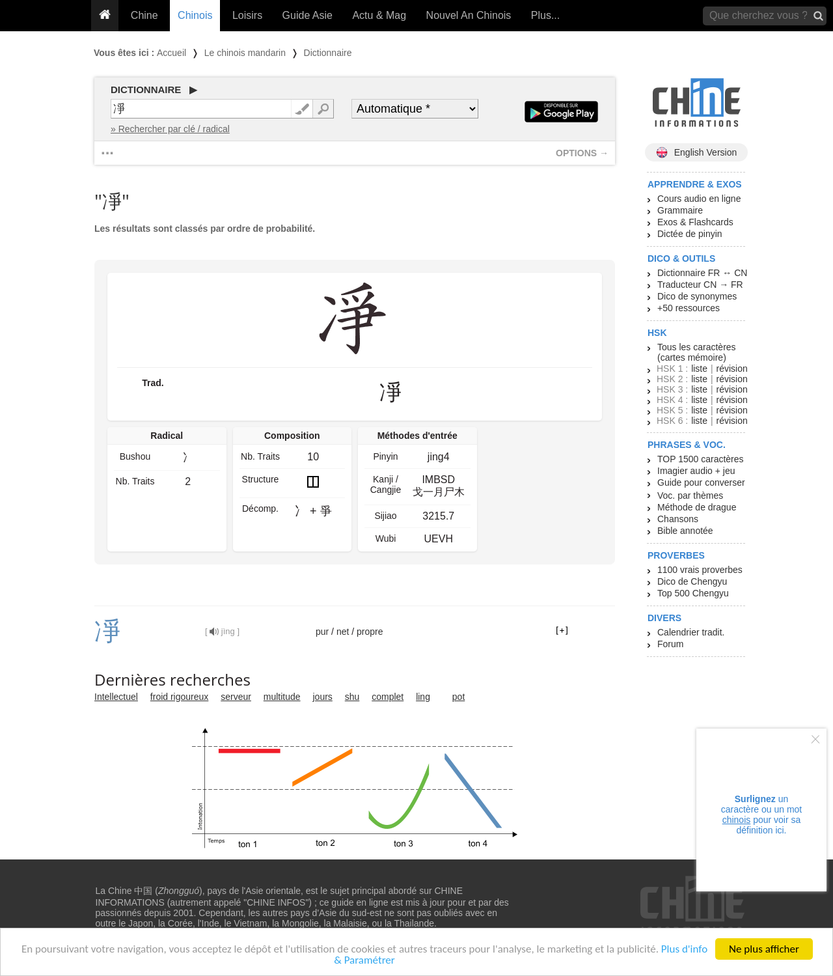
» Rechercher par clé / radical (170, 129)
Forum (670, 644)
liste (699, 368)
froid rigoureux (179, 696)
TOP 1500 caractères (700, 459)
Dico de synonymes (697, 296)
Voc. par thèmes (690, 495)
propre (370, 631)
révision (731, 368)
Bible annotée (685, 530)
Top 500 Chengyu (693, 593)
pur (322, 631)
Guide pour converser (701, 482)
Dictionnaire (328, 53)
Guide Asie (307, 15)
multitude (282, 696)
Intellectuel (116, 696)
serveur (236, 696)
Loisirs (247, 15)
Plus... (545, 15)
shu (352, 696)
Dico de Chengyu (692, 581)
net (342, 631)
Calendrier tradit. (691, 632)
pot (458, 696)
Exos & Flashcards (695, 222)
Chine (144, 15)
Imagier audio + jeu (696, 471)
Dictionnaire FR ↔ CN (702, 273)
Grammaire (680, 210)
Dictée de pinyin (689, 234)
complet (387, 696)
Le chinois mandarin (245, 53)
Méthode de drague (696, 507)
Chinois (195, 15)
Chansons (677, 519)
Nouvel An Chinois (469, 15)
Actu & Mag (379, 15)
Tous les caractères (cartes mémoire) (696, 352)
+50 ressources (688, 308)
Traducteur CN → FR (700, 284)
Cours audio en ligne (699, 198)
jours (323, 696)
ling (423, 696)
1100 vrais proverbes (700, 570)
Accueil (171, 53)
